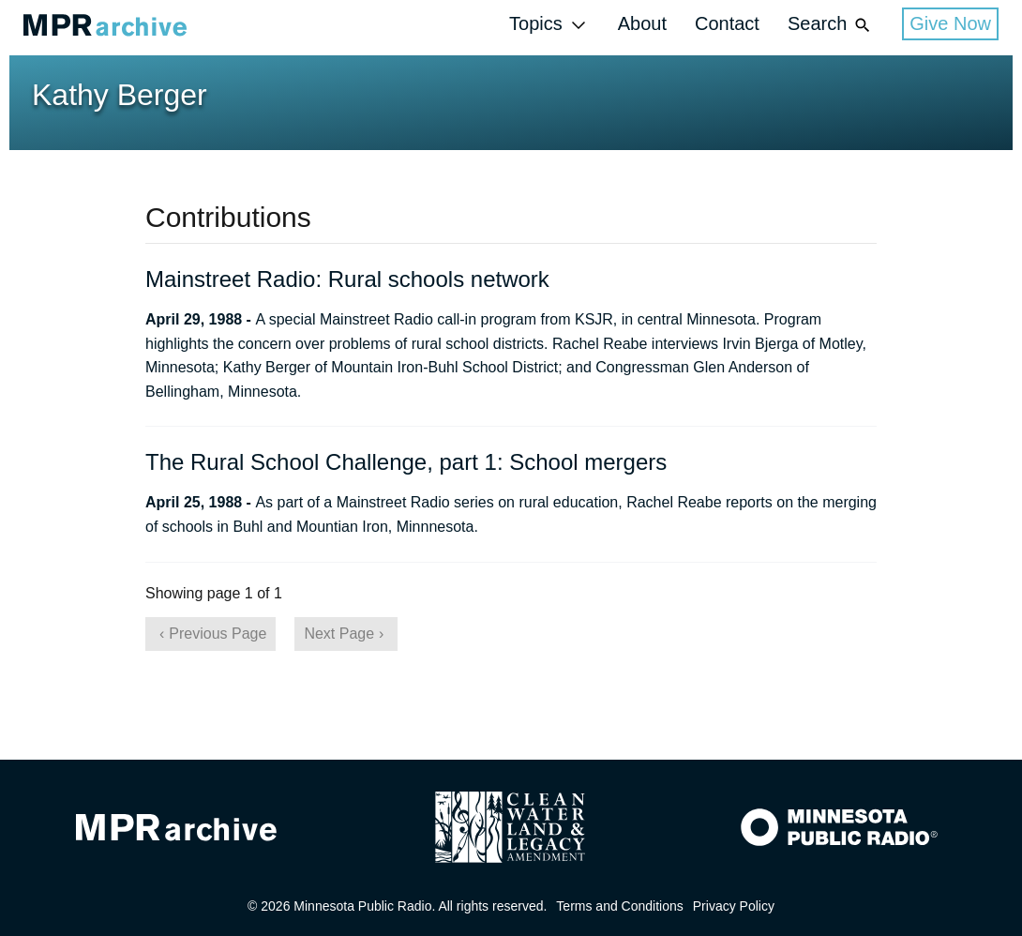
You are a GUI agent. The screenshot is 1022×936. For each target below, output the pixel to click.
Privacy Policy (733, 905)
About (642, 23)
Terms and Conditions (619, 905)
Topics (549, 25)
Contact (727, 23)
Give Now (950, 23)
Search (831, 25)
